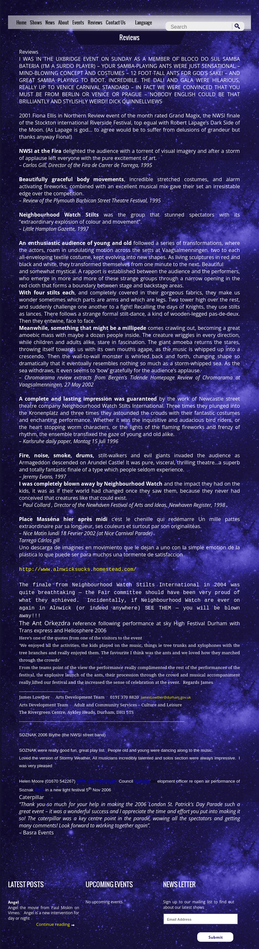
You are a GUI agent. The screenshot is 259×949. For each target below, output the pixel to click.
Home (21, 22)
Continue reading (53, 924)
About (63, 22)
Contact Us (115, 22)
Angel (13, 902)
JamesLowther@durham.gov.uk (166, 697)
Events (78, 22)
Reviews (95, 22)
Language (143, 22)
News (50, 22)
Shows (36, 22)
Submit (215, 937)
